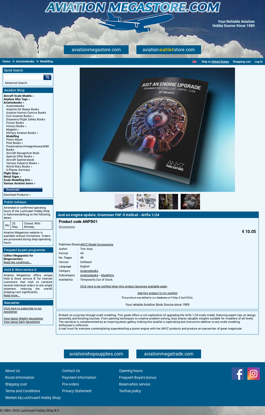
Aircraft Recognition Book (22, 153)
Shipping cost (16, 384)
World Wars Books (18, 166)
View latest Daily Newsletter (22, 322)
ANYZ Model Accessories (96, 244)
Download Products (16, 194)
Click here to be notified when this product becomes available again (123, 286)
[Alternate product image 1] (124, 210)
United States (220, 61)
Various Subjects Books (21, 163)
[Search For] (23, 77)
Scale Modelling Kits (17, 180)
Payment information (79, 377)
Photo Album (14, 139)
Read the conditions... (18, 262)
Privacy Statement (77, 391)
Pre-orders (70, 384)
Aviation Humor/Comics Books (26, 112)
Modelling (12, 136)
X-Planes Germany (18, 170)
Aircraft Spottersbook (20, 160)
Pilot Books (13, 143)
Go (47, 77)
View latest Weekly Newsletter (23, 318)
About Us (12, 371)
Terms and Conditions (22, 391)
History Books (15, 126)
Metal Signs (11, 176)
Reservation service (134, 384)
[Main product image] (157, 191)
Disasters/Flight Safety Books (25, 119)
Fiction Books (15, 123)
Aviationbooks (13, 102)
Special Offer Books (19, 156)
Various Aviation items (18, 183)
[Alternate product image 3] (168, 210)
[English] (194, 61)
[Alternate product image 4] (190, 210)
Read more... (12, 295)
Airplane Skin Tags (16, 99)
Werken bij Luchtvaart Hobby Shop (33, 398)
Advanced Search (16, 83)
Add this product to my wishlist (157, 293)
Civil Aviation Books (19, 116)
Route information (19, 377)
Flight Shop (11, 173)
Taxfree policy (130, 391)
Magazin (11, 129)
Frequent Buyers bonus (137, 377)
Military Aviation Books (21, 133)
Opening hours (131, 371)
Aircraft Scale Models (18, 96)
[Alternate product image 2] (146, 210)
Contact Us (71, 371)
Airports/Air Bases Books (22, 109)
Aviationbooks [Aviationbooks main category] (15, 106)
